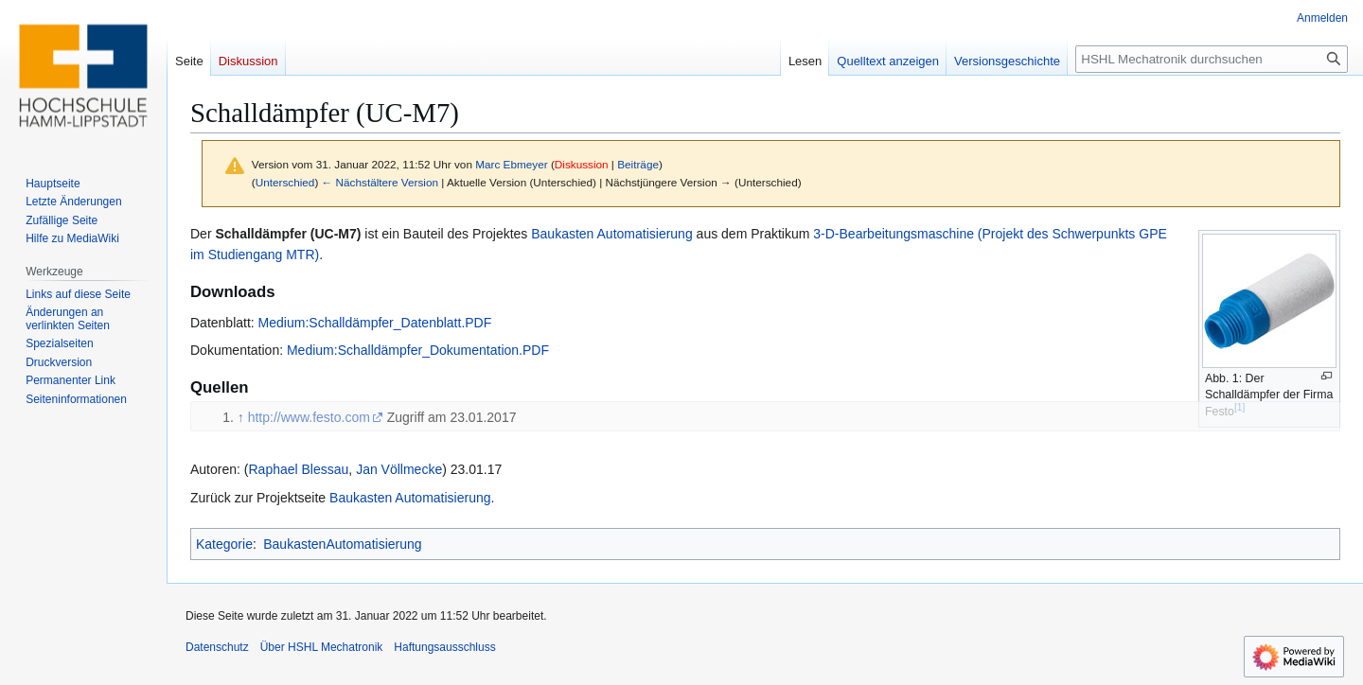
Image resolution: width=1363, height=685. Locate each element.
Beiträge (638, 164)
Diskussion (582, 164)
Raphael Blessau (298, 469)
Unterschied (285, 182)
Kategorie (224, 544)
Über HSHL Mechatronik (321, 647)
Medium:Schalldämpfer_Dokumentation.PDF (418, 350)
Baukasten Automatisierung (611, 233)
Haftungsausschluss (444, 647)
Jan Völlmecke (399, 469)
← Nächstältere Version (380, 182)
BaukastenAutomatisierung (342, 544)
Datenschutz (217, 647)
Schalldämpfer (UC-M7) (288, 233)
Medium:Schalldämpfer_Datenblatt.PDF (375, 322)
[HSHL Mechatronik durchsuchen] (1211, 59)
